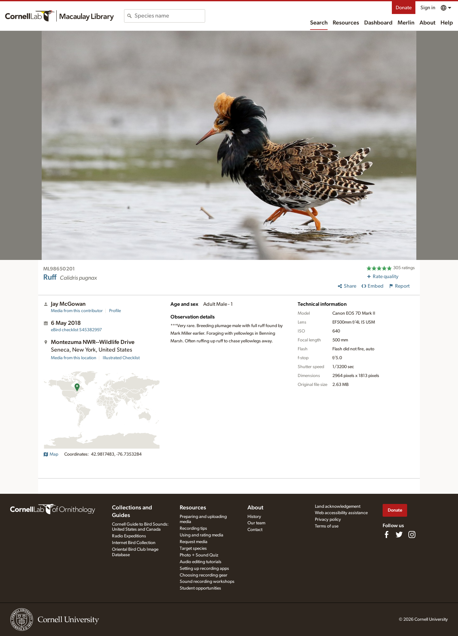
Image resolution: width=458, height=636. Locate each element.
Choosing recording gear (203, 575)
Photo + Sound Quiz (199, 555)
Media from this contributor (77, 311)
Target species (193, 548)
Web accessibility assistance (341, 513)
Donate (404, 7)
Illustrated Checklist (121, 358)
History (254, 516)
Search (319, 23)
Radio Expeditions (129, 536)
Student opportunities (200, 588)
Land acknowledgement (337, 506)
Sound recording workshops (207, 581)
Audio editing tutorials (200, 562)
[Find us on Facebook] (386, 534)
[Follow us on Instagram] (412, 534)
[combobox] (170, 16)
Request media (193, 542)
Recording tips (193, 528)
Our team (256, 523)
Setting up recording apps (204, 568)
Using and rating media (201, 535)
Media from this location (73, 358)
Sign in (427, 7)
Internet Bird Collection (134, 543)
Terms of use (326, 526)
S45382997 (76, 330)
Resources (346, 23)
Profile (115, 311)
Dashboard (378, 23)
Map (50, 454)
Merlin (406, 23)
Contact (254, 530)
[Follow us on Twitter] (399, 534)
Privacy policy (328, 519)
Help (447, 23)
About (427, 23)
